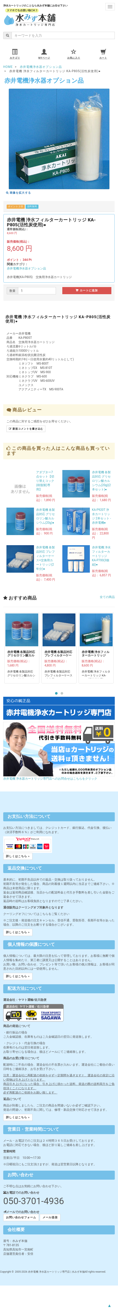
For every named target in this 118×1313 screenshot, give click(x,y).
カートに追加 (87, 290)
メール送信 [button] (50, 1217)
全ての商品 (107, 597)
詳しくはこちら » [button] (18, 856)
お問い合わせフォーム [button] (21, 1217)
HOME (8, 66)
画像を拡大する (18, 192)
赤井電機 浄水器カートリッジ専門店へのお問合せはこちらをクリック (50, 778)
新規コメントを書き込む (26, 428)
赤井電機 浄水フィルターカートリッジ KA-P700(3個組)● (101, 556)
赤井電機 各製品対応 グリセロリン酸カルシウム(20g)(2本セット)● (101, 480)
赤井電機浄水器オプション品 (26, 268)
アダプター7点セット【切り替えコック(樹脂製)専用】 (45, 480)
